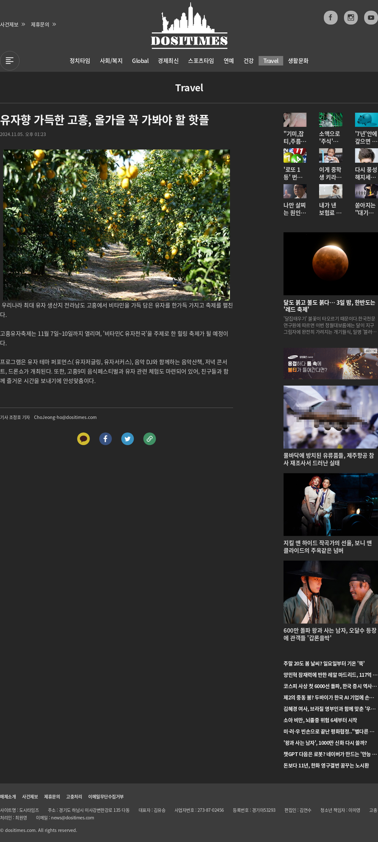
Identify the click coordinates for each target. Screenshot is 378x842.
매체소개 (8, 796)
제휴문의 (40, 24)
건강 (248, 60)
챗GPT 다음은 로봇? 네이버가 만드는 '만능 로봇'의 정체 (330, 754)
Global (140, 60)
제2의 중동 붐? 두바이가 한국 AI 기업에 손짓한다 (329, 697)
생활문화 (298, 60)
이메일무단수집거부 (106, 796)
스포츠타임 (201, 60)
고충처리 (74, 796)
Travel (270, 60)
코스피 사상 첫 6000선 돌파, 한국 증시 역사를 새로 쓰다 (330, 686)
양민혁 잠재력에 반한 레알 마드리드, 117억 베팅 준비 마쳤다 (330, 674)
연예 (229, 60)
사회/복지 (111, 60)
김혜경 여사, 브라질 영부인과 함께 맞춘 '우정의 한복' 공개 (329, 708)
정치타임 (80, 60)
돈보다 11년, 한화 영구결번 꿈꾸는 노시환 (326, 765)
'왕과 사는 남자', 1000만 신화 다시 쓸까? (325, 742)
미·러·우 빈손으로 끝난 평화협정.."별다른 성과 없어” (329, 731)
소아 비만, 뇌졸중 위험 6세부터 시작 (320, 720)
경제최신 (168, 60)
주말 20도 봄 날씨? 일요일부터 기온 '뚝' (324, 663)
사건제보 (9, 24)
